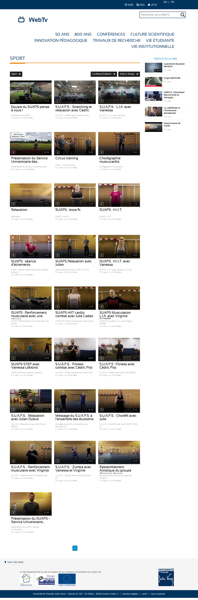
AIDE (129, 4)
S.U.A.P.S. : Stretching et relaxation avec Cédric (73, 108)
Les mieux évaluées (104, 74)
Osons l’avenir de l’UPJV (172, 125)
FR (172, 2)
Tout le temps (129, 74)
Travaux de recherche (117, 41)
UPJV (152, 4)
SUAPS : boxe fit (67, 209)
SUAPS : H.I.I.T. (110, 209)
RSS (141, 4)
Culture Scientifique (152, 34)
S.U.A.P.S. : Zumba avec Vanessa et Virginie (73, 468)
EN (165, 2)
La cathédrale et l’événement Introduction (172, 110)
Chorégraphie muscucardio (110, 160)
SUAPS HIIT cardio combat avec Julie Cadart (74, 314)
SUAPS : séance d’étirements (23, 263)
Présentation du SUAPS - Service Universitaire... (30, 520)
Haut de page (16, 562)
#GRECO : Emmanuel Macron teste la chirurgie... (174, 95)
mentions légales (130, 594)
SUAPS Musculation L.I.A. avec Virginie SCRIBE (115, 316)
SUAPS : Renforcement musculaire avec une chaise (29, 316)
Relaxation (19, 209)
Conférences (111, 34)
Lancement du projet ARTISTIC (174, 65)
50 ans (62, 34)
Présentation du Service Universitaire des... (29, 160)
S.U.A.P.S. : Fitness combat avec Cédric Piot (74, 365)
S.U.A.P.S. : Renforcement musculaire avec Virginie (30, 468)
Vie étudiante (160, 41)
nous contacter (158, 594)
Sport (16, 74)
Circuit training (66, 158)
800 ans (83, 34)
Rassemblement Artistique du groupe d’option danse (115, 470)
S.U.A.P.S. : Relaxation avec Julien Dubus (27, 417)
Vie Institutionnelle (152, 47)
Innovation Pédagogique (60, 41)
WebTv (38, 20)
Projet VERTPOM (172, 78)
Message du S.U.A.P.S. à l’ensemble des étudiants (74, 417)
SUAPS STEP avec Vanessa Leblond (25, 365)
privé (144, 594)
